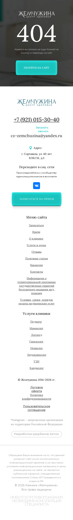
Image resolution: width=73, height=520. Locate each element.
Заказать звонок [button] (42, 129)
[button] (37, 198)
